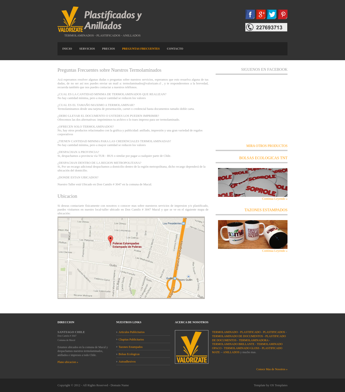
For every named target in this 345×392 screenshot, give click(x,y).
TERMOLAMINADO (225, 332)
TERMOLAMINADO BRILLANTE (233, 344)
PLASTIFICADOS (274, 332)
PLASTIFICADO (250, 332)
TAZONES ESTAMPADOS (266, 210)
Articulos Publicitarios (131, 332)
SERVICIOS (87, 48)
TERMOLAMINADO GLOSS (241, 348)
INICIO (67, 48)
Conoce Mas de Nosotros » (272, 369)
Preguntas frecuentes (141, 48)
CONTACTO (175, 48)
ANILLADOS (231, 352)
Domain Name (119, 385)
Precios (108, 48)
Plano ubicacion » (68, 362)
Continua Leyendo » (275, 198)
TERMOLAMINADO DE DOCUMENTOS (237, 336)
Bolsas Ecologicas (129, 354)
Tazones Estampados (131, 347)
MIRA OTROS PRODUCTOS (267, 146)
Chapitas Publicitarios (131, 339)
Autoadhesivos (127, 361)
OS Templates (279, 385)
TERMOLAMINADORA (253, 340)
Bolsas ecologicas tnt (263, 158)
